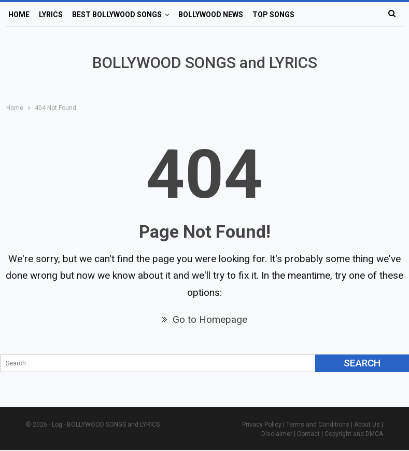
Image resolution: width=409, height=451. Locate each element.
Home (19, 14)
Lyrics (51, 14)
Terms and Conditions (317, 424)
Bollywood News (210, 14)
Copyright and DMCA (354, 434)
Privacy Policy (261, 424)
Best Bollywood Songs (117, 14)
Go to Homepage (204, 319)
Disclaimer (276, 434)
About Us (367, 424)
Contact (308, 434)
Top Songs (273, 14)
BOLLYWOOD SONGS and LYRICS (204, 62)
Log (57, 424)
